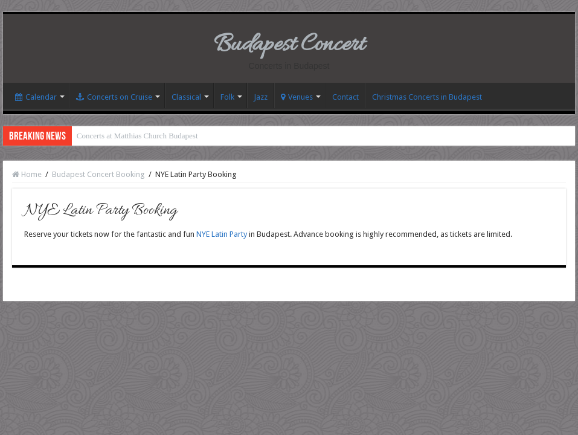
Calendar (36, 97)
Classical (186, 97)
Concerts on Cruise (114, 97)
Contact (345, 97)
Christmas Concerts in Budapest (427, 97)
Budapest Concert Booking (98, 174)
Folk (227, 97)
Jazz (261, 97)
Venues (297, 97)
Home (27, 174)
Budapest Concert (289, 45)
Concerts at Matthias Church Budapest (137, 135)
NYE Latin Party (221, 234)
